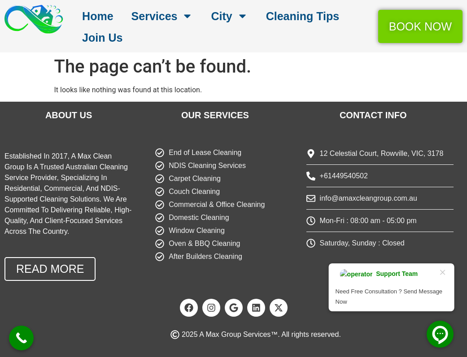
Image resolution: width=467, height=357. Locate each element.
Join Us (102, 37)
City (229, 16)
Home (97, 16)
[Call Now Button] (21, 338)
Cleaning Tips (302, 16)
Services (162, 16)
